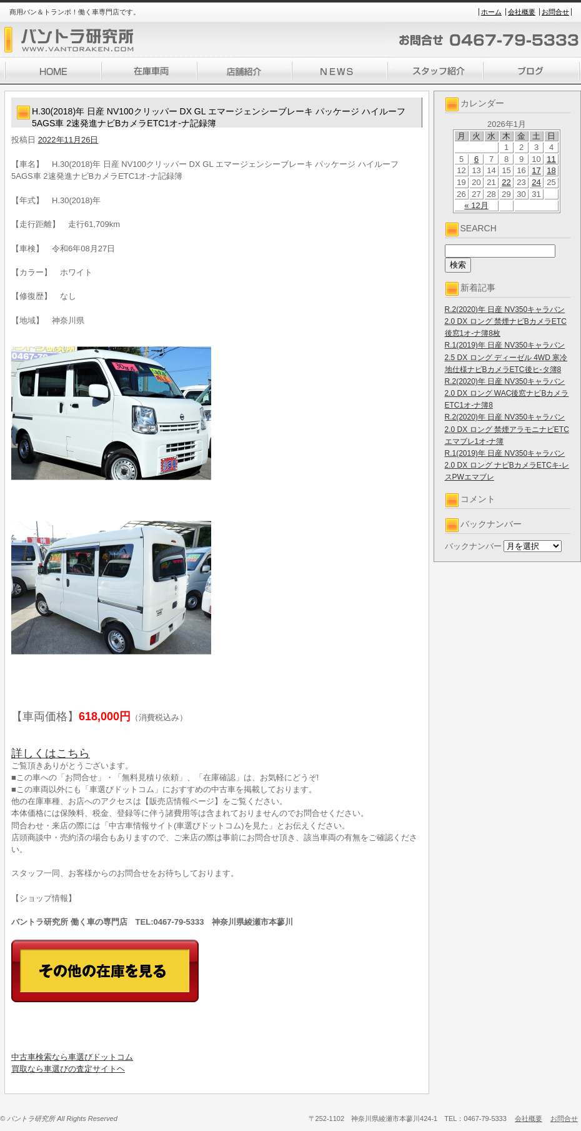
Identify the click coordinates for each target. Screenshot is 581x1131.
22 (506, 182)
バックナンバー (473, 546)
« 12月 (476, 205)
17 (536, 170)
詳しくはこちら (50, 753)
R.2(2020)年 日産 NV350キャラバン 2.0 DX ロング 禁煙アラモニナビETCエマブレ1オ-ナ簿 (507, 429)
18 (551, 170)
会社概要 (521, 12)
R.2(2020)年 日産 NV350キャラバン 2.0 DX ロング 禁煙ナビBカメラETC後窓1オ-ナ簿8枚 (506, 321)
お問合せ (555, 12)
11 (551, 159)
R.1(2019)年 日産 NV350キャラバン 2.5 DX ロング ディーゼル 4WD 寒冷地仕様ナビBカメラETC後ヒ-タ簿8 (506, 357)
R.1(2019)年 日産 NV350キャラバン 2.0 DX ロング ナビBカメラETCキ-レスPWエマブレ (507, 465)
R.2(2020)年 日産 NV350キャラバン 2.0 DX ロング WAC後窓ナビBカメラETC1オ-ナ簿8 (507, 393)
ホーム (491, 12)
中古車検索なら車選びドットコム (72, 1057)
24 (536, 182)
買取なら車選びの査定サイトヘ (68, 1068)
